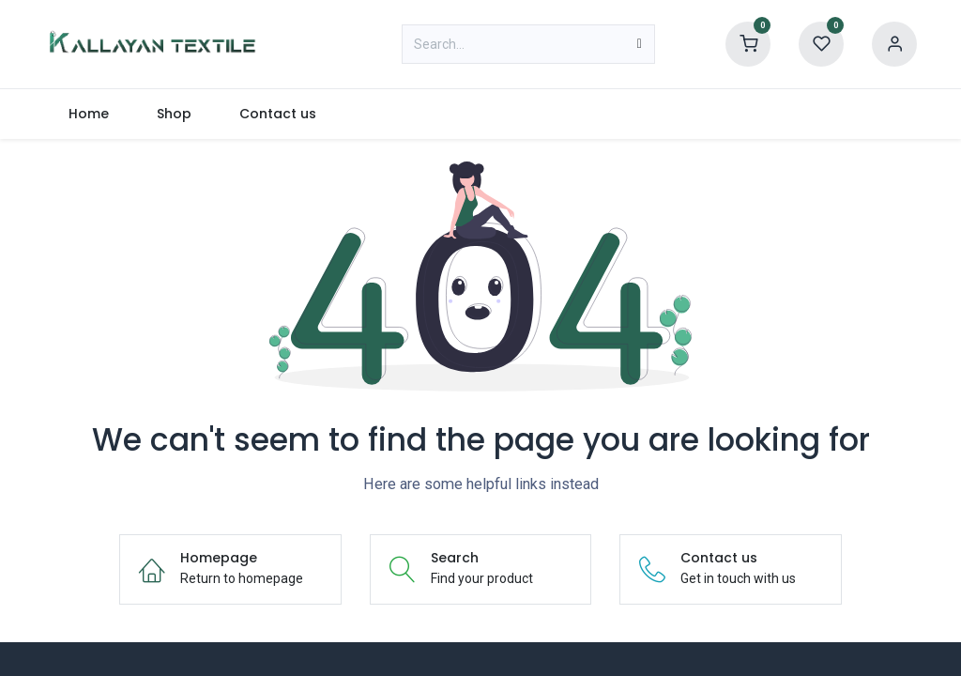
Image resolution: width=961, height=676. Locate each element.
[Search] (639, 44)
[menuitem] (88, 114)
